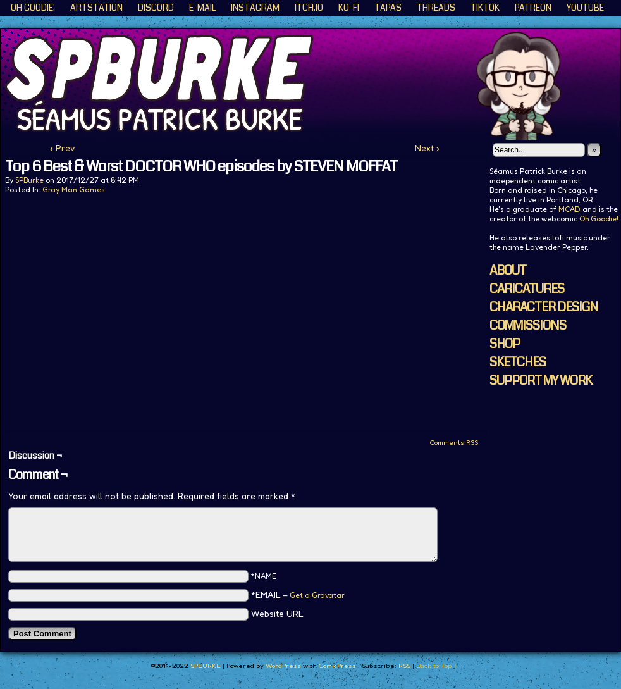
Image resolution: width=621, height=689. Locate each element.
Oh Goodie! (33, 7)
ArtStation (96, 7)
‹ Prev (62, 147)
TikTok (485, 7)
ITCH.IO (309, 7)
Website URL (277, 613)
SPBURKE (205, 665)
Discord (156, 7)
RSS (404, 665)
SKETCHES (517, 362)
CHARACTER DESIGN (543, 307)
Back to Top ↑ (436, 665)
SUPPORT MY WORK (540, 380)
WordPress (283, 665)
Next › (427, 147)
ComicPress (337, 665)
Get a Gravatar (317, 595)
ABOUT (507, 270)
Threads (436, 7)
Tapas (388, 7)
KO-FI (348, 7)
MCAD (569, 209)
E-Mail (202, 7)
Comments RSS (453, 442)
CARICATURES (526, 289)
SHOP (504, 344)
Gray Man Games (73, 189)
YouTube (585, 7)
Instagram (255, 7)
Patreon (533, 7)
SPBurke (29, 180)
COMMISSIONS (527, 325)
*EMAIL (298, 594)
